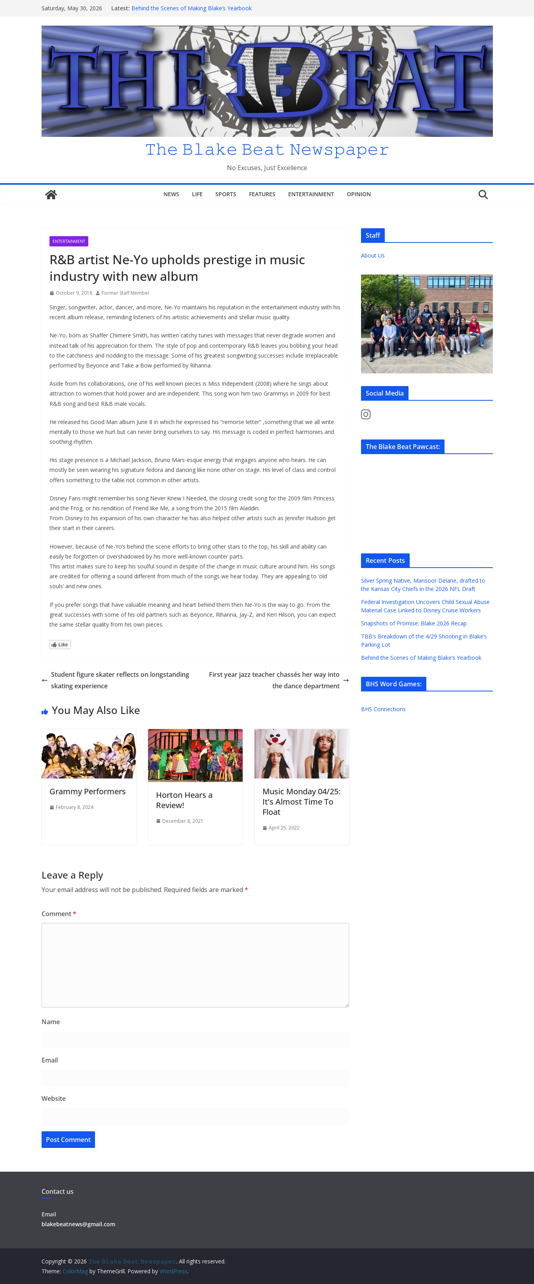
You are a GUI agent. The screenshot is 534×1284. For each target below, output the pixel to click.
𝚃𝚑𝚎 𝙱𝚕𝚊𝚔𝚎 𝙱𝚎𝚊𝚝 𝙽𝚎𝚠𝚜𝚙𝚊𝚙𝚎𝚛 (267, 148)
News (171, 194)
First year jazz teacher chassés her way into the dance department (279, 680)
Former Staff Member (126, 293)
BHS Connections (383, 709)
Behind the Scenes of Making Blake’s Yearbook (191, 8)
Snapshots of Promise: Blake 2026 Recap (414, 623)
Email (50, 1060)
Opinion (359, 194)
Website (54, 1098)
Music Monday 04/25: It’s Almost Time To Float (301, 801)
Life (197, 194)
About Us (373, 255)
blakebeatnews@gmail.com (78, 1224)
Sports (225, 194)
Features (262, 194)
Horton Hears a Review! (184, 800)
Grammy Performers (87, 791)
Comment (59, 913)
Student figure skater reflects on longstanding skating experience (115, 680)
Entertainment (311, 194)
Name (51, 1021)
